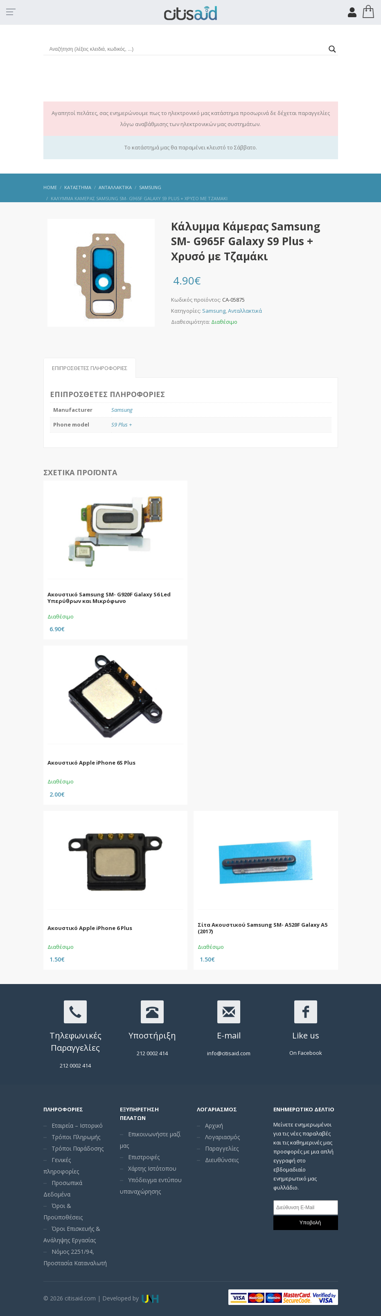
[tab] (89, 368)
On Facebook (305, 1052)
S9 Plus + (121, 424)
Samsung (213, 310)
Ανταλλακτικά (245, 310)
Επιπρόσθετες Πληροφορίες (89, 368)
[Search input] (187, 49)
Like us (305, 1035)
